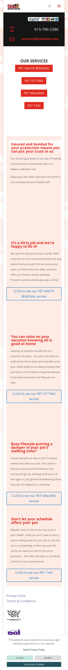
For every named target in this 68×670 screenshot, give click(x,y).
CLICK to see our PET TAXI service (34, 575)
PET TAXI (34, 105)
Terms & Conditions (21, 601)
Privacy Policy (16, 596)
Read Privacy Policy (34, 649)
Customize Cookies (34, 664)
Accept (20, 657)
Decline (48, 657)
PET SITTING (34, 81)
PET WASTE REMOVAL (34, 68)
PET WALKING (34, 93)
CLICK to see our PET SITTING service (34, 396)
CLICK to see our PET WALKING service (34, 498)
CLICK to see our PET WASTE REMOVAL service (33, 293)
